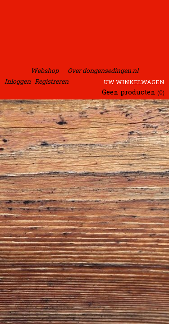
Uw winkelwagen (134, 82)
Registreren (52, 81)
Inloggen (18, 81)
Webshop (45, 70)
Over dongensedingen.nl (103, 70)
